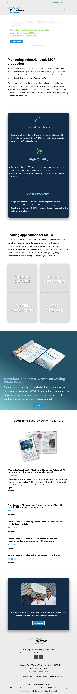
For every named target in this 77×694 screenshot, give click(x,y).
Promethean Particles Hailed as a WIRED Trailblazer (34, 555)
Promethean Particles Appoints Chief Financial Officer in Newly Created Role (37, 522)
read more (11, 490)
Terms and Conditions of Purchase (51, 653)
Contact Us (58, 2)
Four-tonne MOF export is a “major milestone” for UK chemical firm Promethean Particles (35, 506)
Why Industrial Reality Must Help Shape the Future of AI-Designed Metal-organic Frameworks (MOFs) (37, 470)
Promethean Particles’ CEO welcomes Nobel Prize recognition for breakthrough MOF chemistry (33, 539)
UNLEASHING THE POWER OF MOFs (36, 26)
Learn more (16, 43)
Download (38, 405)
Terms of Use (49, 649)
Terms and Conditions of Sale (24, 653)
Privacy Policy (37, 649)
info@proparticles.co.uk (38, 671)
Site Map (26, 649)
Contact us (38, 623)
